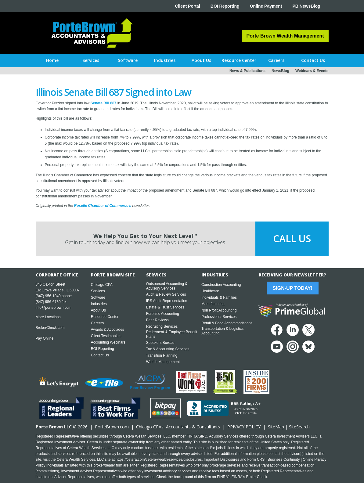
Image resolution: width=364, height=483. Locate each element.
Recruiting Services (162, 326)
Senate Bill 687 (104, 103)
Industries (99, 304)
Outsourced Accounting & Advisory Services (166, 286)
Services (98, 291)
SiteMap (276, 427)
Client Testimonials (106, 336)
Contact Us (100, 355)
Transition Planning (161, 355)
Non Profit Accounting (218, 310)
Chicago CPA (102, 285)
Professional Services (218, 317)
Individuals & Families (219, 297)
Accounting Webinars (108, 342)
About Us (98, 310)
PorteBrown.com (112, 427)
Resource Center (105, 317)
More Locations (48, 317)
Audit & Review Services (166, 294)
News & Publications (247, 71)
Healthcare (210, 291)
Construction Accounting (221, 285)
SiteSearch (299, 427)
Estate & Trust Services (165, 307)
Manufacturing (213, 304)
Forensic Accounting (162, 314)
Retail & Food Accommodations (226, 323)
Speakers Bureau (160, 343)
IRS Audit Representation (166, 301)
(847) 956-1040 (48, 296)
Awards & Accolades (107, 329)
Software (98, 297)
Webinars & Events (311, 71)
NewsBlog (280, 71)
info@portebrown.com (54, 307)
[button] (90, 60)
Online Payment (266, 6)
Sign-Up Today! (292, 288)
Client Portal (187, 6)
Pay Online (45, 338)
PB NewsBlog (306, 6)
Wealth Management (163, 362)
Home (52, 60)
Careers (97, 323)
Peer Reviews (157, 320)
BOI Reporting (225, 6)
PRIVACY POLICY (244, 427)
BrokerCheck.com (50, 328)
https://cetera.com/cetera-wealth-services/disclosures (159, 459)
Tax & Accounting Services (167, 349)
